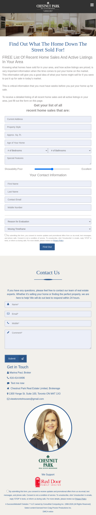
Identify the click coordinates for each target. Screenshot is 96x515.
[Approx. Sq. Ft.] (48, 135)
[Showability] (52, 169)
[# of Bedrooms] (26, 150)
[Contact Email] (48, 199)
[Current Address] (48, 119)
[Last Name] (48, 192)
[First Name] (48, 184)
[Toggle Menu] (92, 5)
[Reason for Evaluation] (48, 221)
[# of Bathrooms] (69, 150)
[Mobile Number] (48, 207)
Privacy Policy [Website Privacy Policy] (58, 240)
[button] (47, 246)
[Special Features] (48, 160)
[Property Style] (48, 127)
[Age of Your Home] (48, 143)
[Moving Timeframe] (48, 229)
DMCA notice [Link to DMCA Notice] (48, 512)
